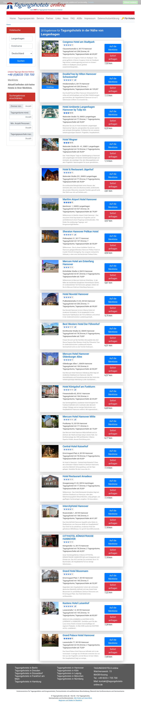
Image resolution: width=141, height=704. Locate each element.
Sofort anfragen (113, 57)
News (65, 18)
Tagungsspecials (26, 18)
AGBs (79, 18)
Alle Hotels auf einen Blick (83, 698)
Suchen (21, 61)
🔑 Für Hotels (128, 18)
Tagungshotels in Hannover (70, 667)
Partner (49, 18)
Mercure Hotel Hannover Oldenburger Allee (76, 355)
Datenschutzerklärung (108, 18)
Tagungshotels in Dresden (27, 670)
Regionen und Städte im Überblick (70, 700)
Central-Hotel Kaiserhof (75, 446)
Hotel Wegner (70, 139)
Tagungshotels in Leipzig (69, 673)
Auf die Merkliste (112, 48)
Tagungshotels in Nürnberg (70, 679)
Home (13, 18)
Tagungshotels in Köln (68, 670)
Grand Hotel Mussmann (75, 571)
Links (58, 18)
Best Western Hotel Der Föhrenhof (81, 324)
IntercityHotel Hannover (75, 506)
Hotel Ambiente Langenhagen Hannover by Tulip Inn (79, 108)
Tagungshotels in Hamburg (28, 681)
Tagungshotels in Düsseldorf (29, 673)
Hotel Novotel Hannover (75, 294)
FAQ (73, 18)
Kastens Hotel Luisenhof (76, 603)
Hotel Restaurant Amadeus (77, 476)
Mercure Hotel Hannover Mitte (79, 416)
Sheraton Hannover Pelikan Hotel (80, 231)
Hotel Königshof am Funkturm (79, 386)
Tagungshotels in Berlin (26, 667)
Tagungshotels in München (70, 676)
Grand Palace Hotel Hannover (78, 635)
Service (40, 18)
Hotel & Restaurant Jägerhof (78, 169)
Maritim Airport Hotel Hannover (80, 199)
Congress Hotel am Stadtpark (79, 42)
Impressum (90, 18)
